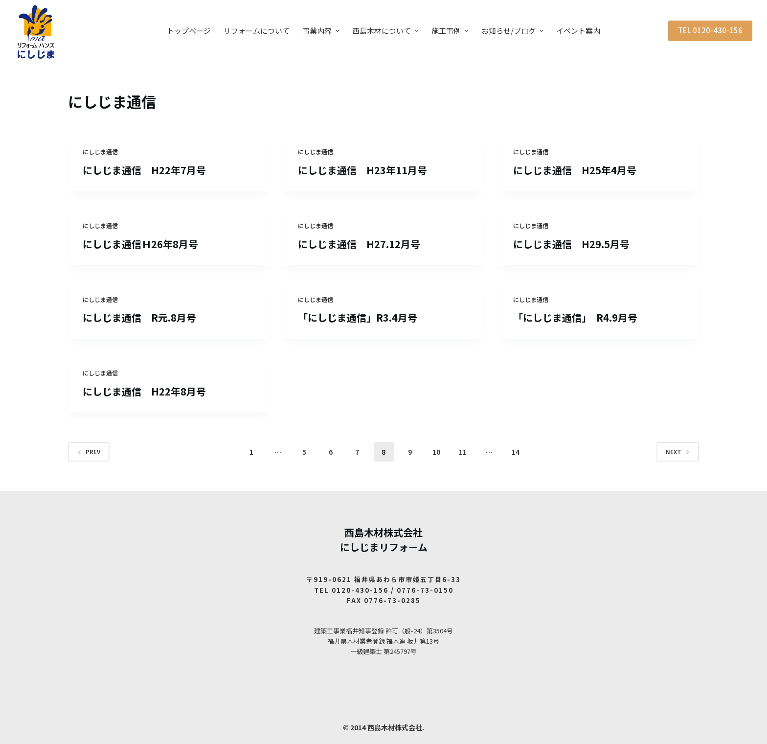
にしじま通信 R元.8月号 (139, 317)
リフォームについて (257, 30)
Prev (88, 451)
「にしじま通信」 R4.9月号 (575, 317)
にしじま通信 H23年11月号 (362, 170)
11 (463, 452)
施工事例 (451, 30)
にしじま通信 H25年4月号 (574, 170)
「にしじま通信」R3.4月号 (357, 317)
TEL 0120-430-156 (710, 30)
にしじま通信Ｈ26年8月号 (140, 244)
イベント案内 (578, 30)
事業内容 (322, 30)
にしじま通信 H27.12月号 (359, 244)
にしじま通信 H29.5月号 (571, 244)
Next (678, 451)
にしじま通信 (100, 151)
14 (515, 452)
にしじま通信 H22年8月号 (144, 391)
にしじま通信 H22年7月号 (144, 170)
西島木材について (386, 30)
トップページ (189, 30)
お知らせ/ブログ (513, 30)
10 (436, 452)
